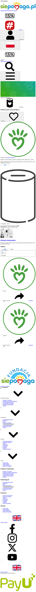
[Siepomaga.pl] (18, 9)
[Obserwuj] (12, 117)
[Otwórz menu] (10, 76)
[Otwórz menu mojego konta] (12, 35)
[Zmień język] (10, 45)
